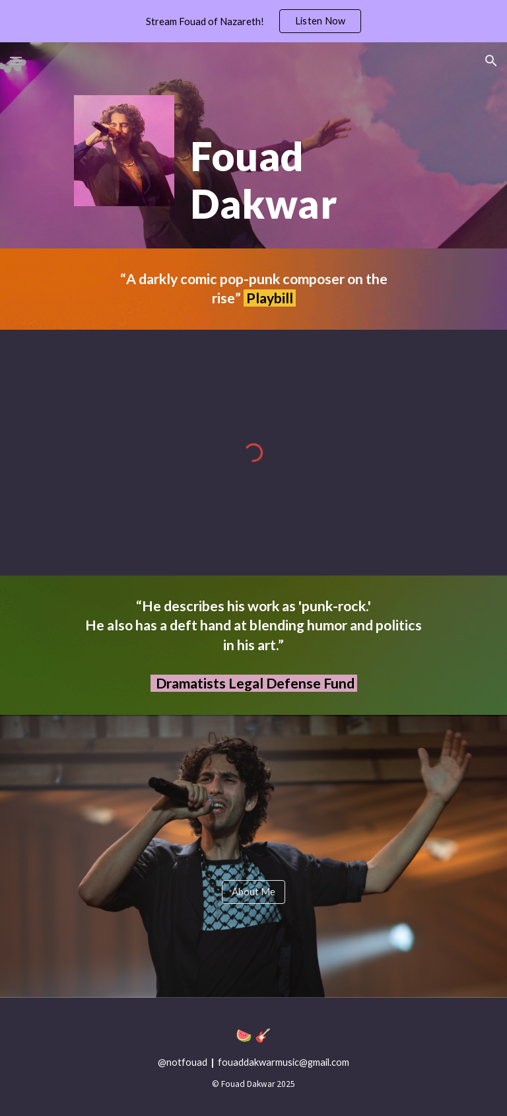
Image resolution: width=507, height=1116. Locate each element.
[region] (253, 21)
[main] (308, 164)
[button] (16, 60)
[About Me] (253, 892)
